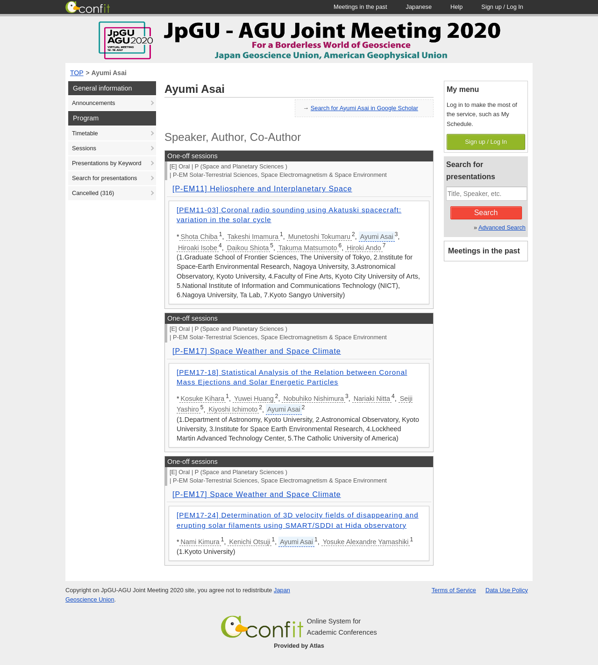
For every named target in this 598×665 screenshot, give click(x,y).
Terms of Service (454, 590)
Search (486, 213)
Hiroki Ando (364, 248)
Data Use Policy (506, 590)
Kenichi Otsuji (249, 542)
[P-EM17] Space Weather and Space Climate (256, 351)
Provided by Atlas (299, 645)
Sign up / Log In (486, 141)
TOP (77, 73)
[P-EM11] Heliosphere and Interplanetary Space (262, 189)
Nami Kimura (200, 542)
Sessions (84, 148)
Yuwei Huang (254, 398)
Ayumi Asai (109, 73)
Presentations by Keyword (107, 163)
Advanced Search (502, 227)
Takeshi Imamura (253, 236)
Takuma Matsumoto (307, 248)
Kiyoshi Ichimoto (232, 409)
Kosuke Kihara (203, 398)
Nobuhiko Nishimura (313, 398)
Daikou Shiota (248, 248)
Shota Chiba (199, 236)
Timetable (85, 133)
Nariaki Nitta (372, 398)
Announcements (93, 102)
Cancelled (93, 192)
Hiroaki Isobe (197, 248)
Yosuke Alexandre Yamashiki (366, 542)
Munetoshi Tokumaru (319, 236)
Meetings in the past (484, 251)
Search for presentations (104, 178)
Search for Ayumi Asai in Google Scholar (364, 108)
